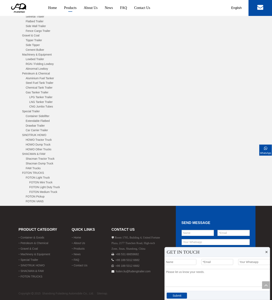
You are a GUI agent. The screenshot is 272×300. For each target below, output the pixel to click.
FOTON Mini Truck (40, 182)
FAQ (123, 8)
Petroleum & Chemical (36, 73)
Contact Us (142, 8)
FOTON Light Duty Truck (44, 187)
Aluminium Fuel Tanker (40, 78)
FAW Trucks (33, 168)
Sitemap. (102, 293)
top (266, 285)
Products (70, 8)
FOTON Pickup (35, 196)
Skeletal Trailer (35, 16)
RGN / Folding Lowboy (40, 63)
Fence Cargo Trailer (38, 30)
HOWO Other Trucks (38, 149)
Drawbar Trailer (35, 125)
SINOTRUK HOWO (34, 135)
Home (52, 8)
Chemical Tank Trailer (39, 87)
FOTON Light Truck (38, 177)
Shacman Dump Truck (39, 163)
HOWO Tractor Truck (39, 139)
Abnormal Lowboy (37, 68)
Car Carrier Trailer (37, 130)
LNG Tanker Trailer (41, 102)
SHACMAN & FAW (33, 153)
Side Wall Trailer (36, 26)
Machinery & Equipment (37, 54)
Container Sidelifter (37, 116)
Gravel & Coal (30, 35)
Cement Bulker (35, 49)
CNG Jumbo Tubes (41, 106)
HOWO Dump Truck (38, 144)
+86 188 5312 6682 (127, 260)
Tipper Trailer (34, 40)
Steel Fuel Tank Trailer (39, 82)
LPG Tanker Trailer (40, 97)
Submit (177, 295)
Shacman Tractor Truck (40, 158)
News (109, 8)
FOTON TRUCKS (33, 172)
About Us (91, 8)
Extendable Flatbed (38, 120)
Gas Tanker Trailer (37, 92)
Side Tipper (33, 45)
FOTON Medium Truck (43, 191)
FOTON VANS (35, 201)
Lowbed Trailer (35, 59)
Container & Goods (32, 237)
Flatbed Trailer (34, 21)
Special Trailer (31, 111)
